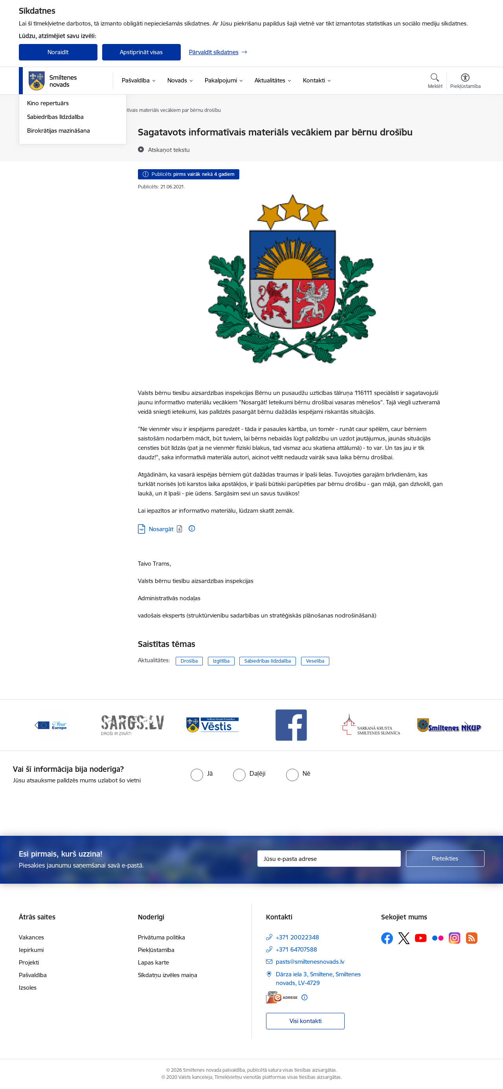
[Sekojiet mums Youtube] (421, 938)
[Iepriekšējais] (37, 725)
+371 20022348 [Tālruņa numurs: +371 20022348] (297, 937)
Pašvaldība (33, 975)
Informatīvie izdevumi (55, 160)
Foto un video (45, 173)
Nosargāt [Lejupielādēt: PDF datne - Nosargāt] (161, 529)
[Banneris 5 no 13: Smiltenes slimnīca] (371, 724)
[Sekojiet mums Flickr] (438, 938)
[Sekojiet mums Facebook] (387, 938)
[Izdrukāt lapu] (465, 129)
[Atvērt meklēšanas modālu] (435, 82)
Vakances (31, 937)
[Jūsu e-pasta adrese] (329, 858)
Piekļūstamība (156, 950)
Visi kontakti (305, 1021)
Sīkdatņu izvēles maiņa (167, 975)
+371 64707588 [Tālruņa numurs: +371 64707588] (296, 949)
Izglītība (221, 661)
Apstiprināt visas (141, 52)
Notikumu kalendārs (54, 132)
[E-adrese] (281, 997)
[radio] (202, 773)
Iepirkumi (31, 950)
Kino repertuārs (48, 187)
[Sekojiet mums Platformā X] (404, 938)
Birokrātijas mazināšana (58, 214)
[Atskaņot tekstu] (169, 149)
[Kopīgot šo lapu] (465, 148)
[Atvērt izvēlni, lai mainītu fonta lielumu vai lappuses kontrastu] (465, 82)
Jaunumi (38, 146)
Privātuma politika (161, 937)
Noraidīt (58, 52)
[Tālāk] (466, 725)
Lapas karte (153, 962)
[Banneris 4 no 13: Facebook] (291, 724)
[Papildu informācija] (192, 528)
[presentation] (265, 806)
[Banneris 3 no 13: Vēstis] (212, 724)
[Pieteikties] (445, 858)
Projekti (29, 962)
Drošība (189, 661)
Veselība (315, 661)
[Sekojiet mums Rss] (471, 938)
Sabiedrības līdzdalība (55, 201)
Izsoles (28, 987)
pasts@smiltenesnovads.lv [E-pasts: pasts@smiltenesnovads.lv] (310, 961)
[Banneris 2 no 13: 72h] (132, 724)
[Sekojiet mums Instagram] (455, 938)
